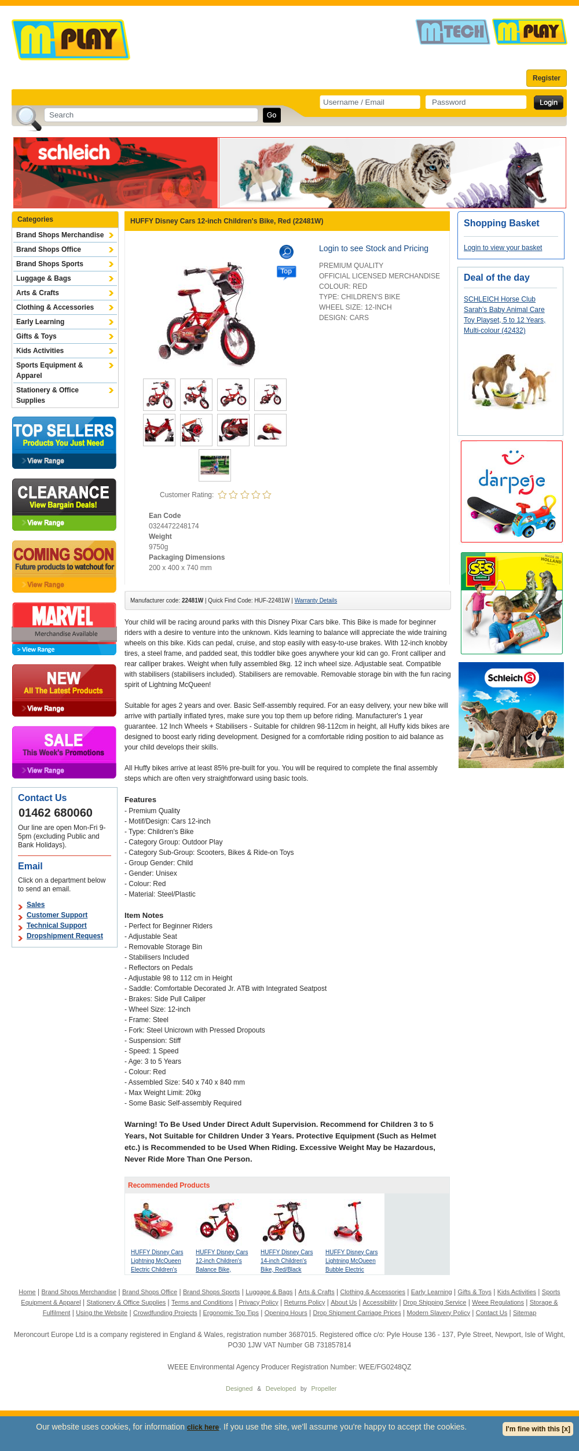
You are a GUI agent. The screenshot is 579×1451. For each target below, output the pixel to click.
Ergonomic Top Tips (230, 1312)
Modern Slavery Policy (438, 1312)
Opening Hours (286, 1312)
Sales (36, 905)
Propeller (323, 1388)
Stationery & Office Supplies (47, 395)
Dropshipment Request (65, 936)
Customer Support (57, 915)
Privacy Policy (258, 1302)
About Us (344, 1302)
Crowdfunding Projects (165, 1312)
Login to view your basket (503, 248)
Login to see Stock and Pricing (373, 248)
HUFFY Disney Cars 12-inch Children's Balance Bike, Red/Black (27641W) (222, 1269)
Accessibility (379, 1302)
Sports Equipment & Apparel (49, 370)
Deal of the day (497, 277)
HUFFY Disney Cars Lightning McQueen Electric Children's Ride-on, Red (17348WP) (157, 1269)
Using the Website (101, 1312)
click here (203, 1427)
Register (546, 78)
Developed (281, 1388)
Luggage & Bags (43, 278)
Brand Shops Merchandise (60, 235)
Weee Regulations (498, 1302)
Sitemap (524, 1312)
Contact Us (491, 1312)
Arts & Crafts (37, 293)
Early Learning (40, 322)
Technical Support (57, 925)
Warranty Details (316, 600)
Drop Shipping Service (434, 1302)
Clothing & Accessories (55, 307)
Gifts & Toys (36, 336)
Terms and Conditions (202, 1302)
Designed (239, 1388)
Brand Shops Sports (49, 264)
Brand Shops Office (48, 249)
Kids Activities (40, 351)
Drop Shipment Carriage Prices (357, 1312)
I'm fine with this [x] (537, 1429)
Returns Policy (304, 1302)
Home (27, 1291)
